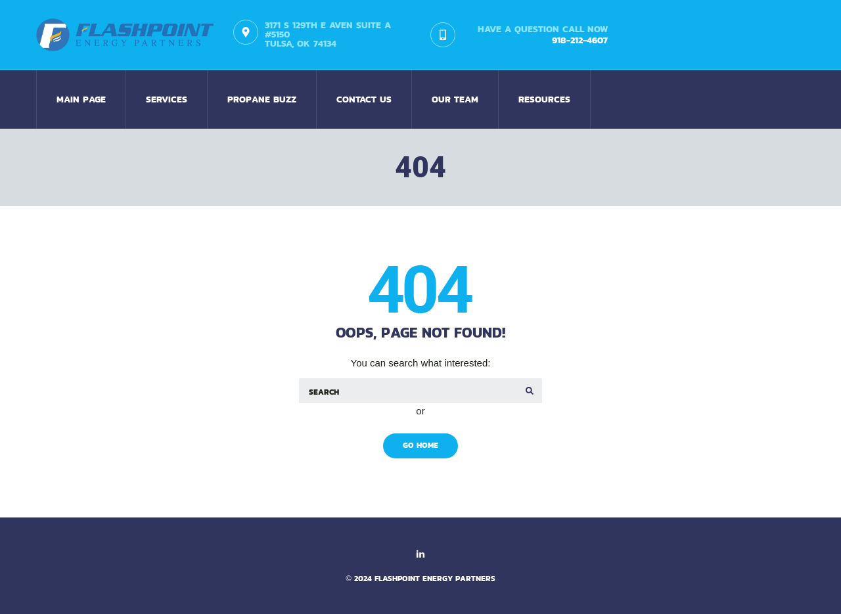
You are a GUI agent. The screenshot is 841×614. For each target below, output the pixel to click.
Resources (544, 99)
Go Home (420, 445)
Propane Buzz (261, 99)
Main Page (81, 99)
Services (166, 99)
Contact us (364, 99)
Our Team (455, 99)
